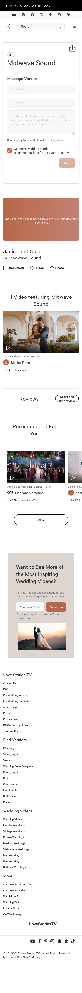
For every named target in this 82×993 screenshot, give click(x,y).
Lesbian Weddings (14, 852)
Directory (8, 775)
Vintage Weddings (14, 858)
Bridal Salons (10, 823)
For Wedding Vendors (15, 722)
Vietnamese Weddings (16, 876)
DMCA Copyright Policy (17, 752)
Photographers (11, 799)
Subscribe (56, 634)
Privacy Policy (25, 645)
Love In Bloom (11, 935)
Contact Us (9, 710)
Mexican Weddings (14, 870)
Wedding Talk (11, 929)
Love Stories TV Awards (17, 911)
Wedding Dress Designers (18, 793)
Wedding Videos (12, 846)
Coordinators (10, 811)
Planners (8, 829)
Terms (56, 641)
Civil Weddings (11, 888)
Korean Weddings (13, 864)
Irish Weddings (11, 882)
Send (66, 190)
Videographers (11, 781)
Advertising (10, 734)
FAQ (5, 716)
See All (41, 547)
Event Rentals (11, 817)
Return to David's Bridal (27, 5)
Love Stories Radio (14, 917)
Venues (7, 787)
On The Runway (12, 941)
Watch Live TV (11, 923)
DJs (5, 805)
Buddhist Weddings (14, 894)
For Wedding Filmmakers (17, 728)
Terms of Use (11, 758)
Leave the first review (67, 425)
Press (6, 740)
